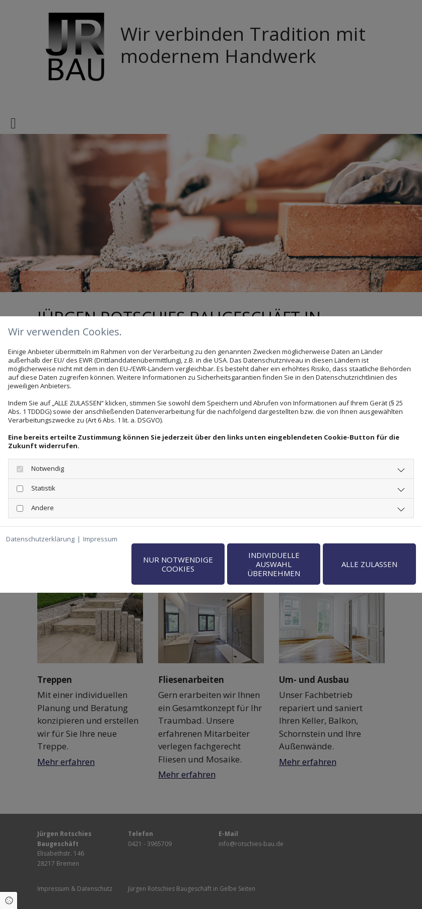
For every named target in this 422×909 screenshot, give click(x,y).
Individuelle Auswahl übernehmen (273, 564)
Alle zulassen (369, 564)
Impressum (100, 539)
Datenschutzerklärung (40, 539)
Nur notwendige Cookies (178, 564)
